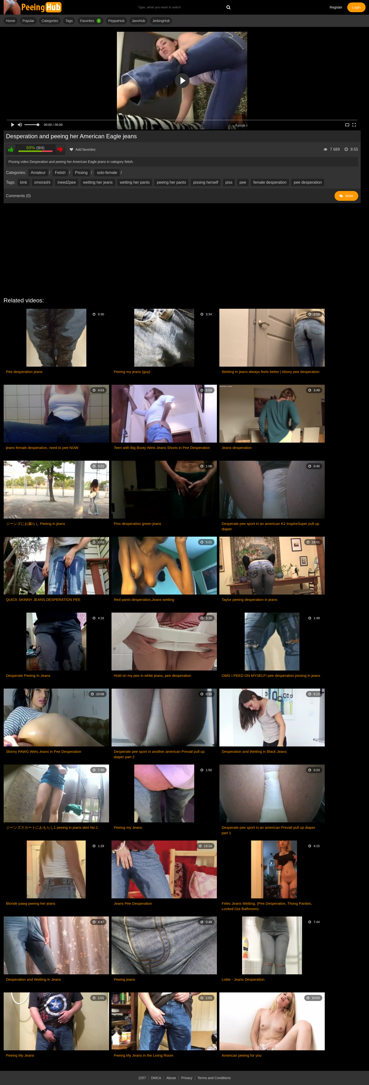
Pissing (81, 172)
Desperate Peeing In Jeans (28, 675)
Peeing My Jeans (20, 1055)
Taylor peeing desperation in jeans (250, 599)
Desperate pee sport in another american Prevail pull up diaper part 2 (159, 754)
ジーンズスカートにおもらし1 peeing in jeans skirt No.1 (52, 827)
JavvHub (138, 21)
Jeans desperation (237, 448)
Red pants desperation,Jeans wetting (144, 599)
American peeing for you (242, 1055)
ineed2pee (66, 182)
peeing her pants (171, 182)
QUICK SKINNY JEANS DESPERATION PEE (43, 599)
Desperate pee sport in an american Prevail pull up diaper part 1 (268, 830)
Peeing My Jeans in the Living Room (143, 1055)
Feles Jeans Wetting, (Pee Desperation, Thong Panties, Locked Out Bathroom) (267, 906)
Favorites (90, 20)
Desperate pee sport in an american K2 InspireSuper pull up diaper (270, 526)
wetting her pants (135, 182)
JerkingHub (161, 21)
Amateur (38, 172)
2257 (142, 1078)
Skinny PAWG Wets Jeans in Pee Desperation (43, 751)
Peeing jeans (124, 979)
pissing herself (205, 182)
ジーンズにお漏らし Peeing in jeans (35, 523)
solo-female (107, 172)
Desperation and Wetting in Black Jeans (254, 751)
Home (10, 21)
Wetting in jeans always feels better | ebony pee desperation (271, 372)
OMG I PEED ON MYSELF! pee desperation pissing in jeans (271, 675)
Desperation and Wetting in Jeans (33, 979)
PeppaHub (116, 21)
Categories (50, 21)
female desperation (270, 182)
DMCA (156, 1078)
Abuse (171, 1078)
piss (228, 182)
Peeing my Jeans (128, 827)
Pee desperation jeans (24, 372)
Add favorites (83, 149)
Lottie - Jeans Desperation (243, 979)
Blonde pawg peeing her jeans (31, 903)
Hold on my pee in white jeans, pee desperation (152, 675)
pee (243, 182)
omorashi (42, 182)
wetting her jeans (98, 182)
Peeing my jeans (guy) (132, 372)
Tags (69, 21)
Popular (28, 21)
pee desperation (308, 182)
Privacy (186, 1078)
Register (336, 7)
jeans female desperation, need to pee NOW (42, 448)
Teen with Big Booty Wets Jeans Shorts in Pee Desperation (162, 448)
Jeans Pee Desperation (133, 903)
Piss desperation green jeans (137, 523)
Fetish (60, 172)
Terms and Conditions (214, 1078)
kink (23, 182)
